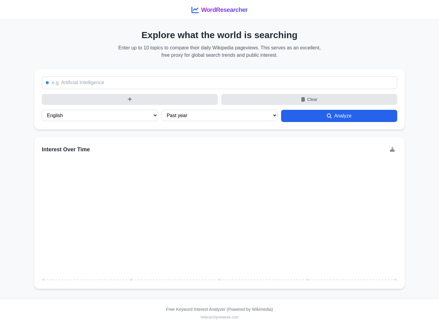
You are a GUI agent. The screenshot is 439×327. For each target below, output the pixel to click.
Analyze (339, 115)
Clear (309, 99)
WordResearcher (224, 9)
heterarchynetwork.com (220, 317)
